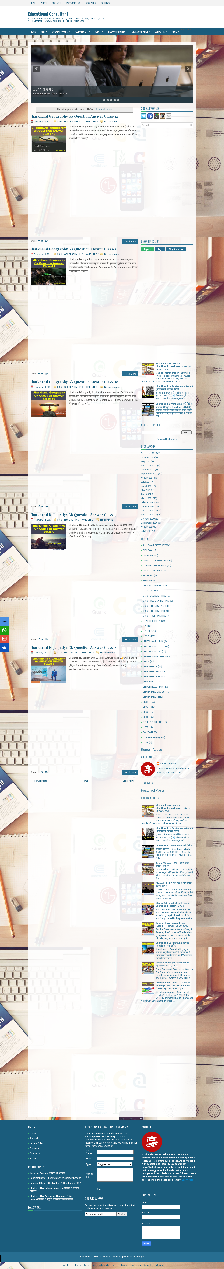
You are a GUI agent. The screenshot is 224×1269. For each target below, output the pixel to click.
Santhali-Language (152, 737)
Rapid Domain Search (154, 1265)
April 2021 (146, 494)
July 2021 (145, 482)
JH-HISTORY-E (150, 666)
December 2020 (149, 510)
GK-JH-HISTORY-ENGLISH (156, 606)
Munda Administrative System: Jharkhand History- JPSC (173, 904)
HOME (88, 121)
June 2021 (146, 486)
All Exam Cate (83, 30)
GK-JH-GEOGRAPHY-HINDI (70, 121)
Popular (148, 249)
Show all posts (103, 109)
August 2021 (147, 477)
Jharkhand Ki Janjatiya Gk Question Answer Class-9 (74, 515)
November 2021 (149, 465)
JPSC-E (146, 702)
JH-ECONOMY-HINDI (153, 641)
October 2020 (148, 518)
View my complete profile (169, 772)
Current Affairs (62, 30)
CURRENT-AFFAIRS (152, 570)
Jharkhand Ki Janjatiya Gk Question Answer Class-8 (74, 647)
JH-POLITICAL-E (151, 681)
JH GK (176, 30)
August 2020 (147, 526)
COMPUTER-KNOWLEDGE (156, 560)
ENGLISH (147, 580)
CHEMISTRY (149, 555)
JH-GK (95, 121)
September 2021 (149, 473)
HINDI (146, 626)
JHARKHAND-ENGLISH (154, 691)
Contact (56, 2)
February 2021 (148, 502)
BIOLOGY (147, 550)
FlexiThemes (76, 1265)
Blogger (173, 439)
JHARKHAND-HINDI (153, 697)
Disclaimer (91, 2)
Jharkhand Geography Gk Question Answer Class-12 (74, 116)
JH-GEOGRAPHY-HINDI (154, 656)
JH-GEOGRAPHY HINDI (154, 646)
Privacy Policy (73, 2)
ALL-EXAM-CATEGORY (154, 545)
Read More (130, 241)
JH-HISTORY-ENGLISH (154, 671)
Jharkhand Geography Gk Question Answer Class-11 (74, 249)
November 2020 (149, 514)
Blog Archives (176, 249)
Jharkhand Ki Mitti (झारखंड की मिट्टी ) (174, 403)
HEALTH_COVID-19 (152, 621)
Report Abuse (151, 749)
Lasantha (105, 1265)
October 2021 (148, 469)
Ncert (100, 30)
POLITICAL (148, 732)
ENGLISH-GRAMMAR (153, 585)
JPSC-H (146, 707)
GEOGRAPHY (149, 590)
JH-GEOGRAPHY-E (152, 651)
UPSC (146, 742)
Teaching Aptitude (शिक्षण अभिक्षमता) (47, 1173)
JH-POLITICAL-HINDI (153, 686)
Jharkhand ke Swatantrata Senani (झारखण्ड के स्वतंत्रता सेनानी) (174, 388)
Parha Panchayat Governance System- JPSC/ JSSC (172, 964)
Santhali (37, 37)
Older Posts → (130, 781)
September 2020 (149, 522)
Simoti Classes (168, 763)
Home (33, 2)
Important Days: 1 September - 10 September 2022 (55, 1183)
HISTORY (147, 631)
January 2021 (147, 506)
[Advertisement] (84, 178)
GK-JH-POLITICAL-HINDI (155, 616)
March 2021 (147, 498)
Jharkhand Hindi (142, 30)
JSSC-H (147, 717)
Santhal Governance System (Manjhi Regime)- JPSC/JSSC (172, 924)
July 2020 (145, 531)
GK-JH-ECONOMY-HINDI (155, 595)
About (44, 2)
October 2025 (148, 457)
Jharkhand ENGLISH (119, 30)
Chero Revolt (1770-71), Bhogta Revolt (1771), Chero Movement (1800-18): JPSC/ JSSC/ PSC (173, 985)
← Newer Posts (39, 781)
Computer (162, 30)
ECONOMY (148, 575)
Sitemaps (106, 2)
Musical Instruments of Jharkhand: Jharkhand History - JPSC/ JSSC (173, 366)
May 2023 (145, 461)
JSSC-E (146, 712)
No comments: (111, 121)
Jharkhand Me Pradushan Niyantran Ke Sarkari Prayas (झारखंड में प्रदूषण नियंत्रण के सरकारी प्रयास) (53, 1197)
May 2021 (145, 490)
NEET (45, 30)
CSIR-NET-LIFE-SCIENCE (155, 565)
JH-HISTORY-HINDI (152, 676)
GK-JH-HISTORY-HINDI (68, 519)
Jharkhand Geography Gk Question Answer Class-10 (74, 382)
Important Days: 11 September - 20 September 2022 (56, 1178)
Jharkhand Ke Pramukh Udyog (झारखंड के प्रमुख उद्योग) (172, 944)
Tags (160, 249)
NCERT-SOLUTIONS (152, 722)
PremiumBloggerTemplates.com (126, 1265)
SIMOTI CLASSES (43, 89)
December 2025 (149, 453)
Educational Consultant (48, 13)
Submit (100, 1189)
